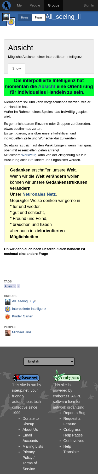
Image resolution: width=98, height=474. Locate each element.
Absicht (46, 86)
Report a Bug (74, 413)
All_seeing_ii (63, 16)
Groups (53, 5)
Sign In (89, 5)
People (35, 5)
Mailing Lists (32, 446)
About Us (30, 429)
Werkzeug (28, 155)
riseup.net (20, 390)
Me (19, 5)
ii (18, 286)
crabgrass (61, 396)
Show (16, 68)
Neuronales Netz (39, 194)
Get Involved (74, 441)
